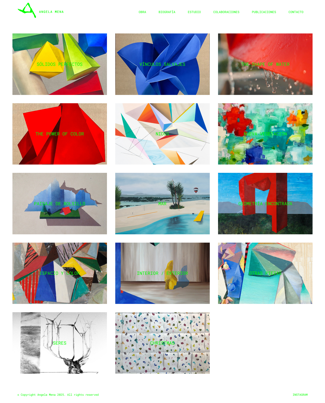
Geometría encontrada (265, 203)
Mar (162, 203)
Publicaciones (264, 12)
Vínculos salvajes (162, 64)
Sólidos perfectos (59, 64)
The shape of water (265, 64)
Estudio (194, 12)
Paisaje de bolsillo (59, 203)
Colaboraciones (226, 12)
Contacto (296, 12)
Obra (142, 12)
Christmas (162, 343)
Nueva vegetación (265, 134)
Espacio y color (59, 273)
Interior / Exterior (162, 273)
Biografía (167, 12)
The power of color (59, 134)
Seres (59, 343)
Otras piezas (265, 273)
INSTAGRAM (300, 395)
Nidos (162, 134)
